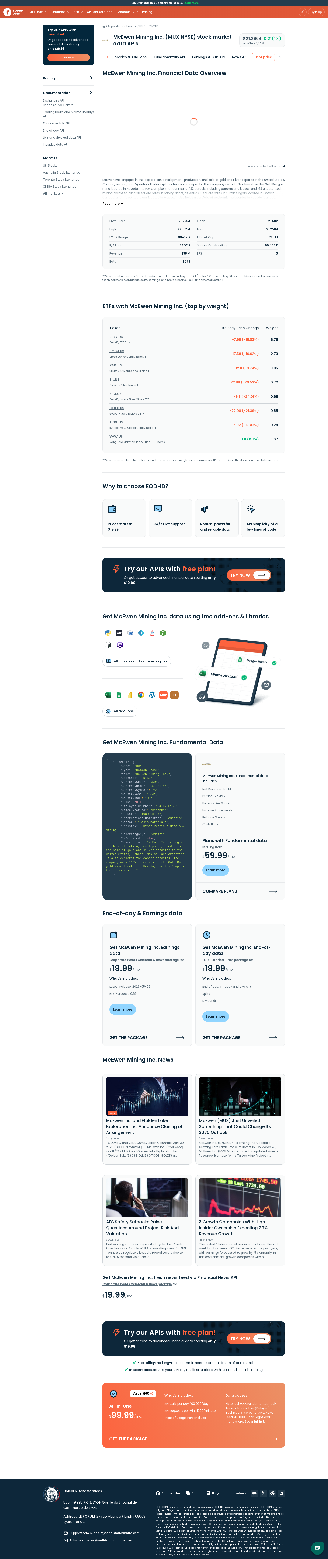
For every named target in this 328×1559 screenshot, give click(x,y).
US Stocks (50, 165)
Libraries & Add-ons (129, 57)
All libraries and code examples (136, 661)
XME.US (115, 365)
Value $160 (143, 1394)
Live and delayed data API (62, 137)
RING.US (116, 422)
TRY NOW (68, 57)
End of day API (53, 130)
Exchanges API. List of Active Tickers (58, 102)
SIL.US (114, 379)
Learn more (191, 3)
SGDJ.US (116, 351)
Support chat (168, 1493)
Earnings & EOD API (208, 57)
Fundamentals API (56, 123)
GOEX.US (116, 408)
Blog (212, 1493)
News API (239, 57)
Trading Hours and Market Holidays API (68, 114)
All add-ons (120, 711)
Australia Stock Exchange (61, 172)
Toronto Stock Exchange (61, 179)
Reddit (194, 1493)
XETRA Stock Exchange (59, 186)
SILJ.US (115, 393)
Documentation (56, 93)
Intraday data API (55, 144)
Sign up (316, 12)
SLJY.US (116, 336)
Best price (263, 57)
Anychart (279, 166)
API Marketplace (99, 12)
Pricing (49, 78)
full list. (259, 1421)
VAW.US (116, 436)
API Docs (36, 12)
